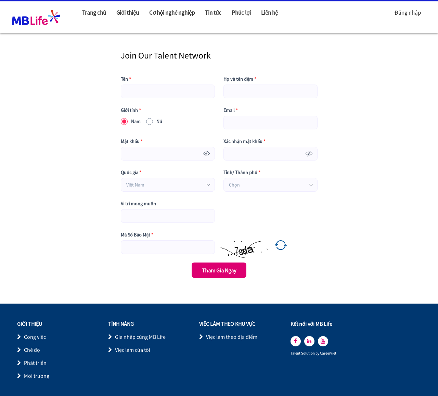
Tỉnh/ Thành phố (241, 172)
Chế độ (32, 349)
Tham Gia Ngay (219, 270)
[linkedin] (309, 341)
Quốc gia (131, 172)
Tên (126, 79)
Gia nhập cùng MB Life (140, 336)
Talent (296, 353)
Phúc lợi (241, 12)
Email (230, 110)
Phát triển (35, 362)
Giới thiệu (127, 12)
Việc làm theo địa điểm (231, 336)
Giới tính (131, 110)
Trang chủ (94, 12)
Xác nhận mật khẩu (244, 141)
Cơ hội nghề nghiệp (172, 12)
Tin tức (213, 12)
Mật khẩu (132, 141)
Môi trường (36, 375)
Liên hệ (269, 12)
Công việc (35, 336)
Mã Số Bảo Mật (137, 235)
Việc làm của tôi (132, 349)
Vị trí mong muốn (138, 204)
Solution (308, 353)
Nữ (154, 121)
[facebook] (296, 341)
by (317, 353)
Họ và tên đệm (239, 79)
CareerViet (328, 353)
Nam (131, 121)
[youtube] (323, 341)
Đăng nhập (408, 12)
